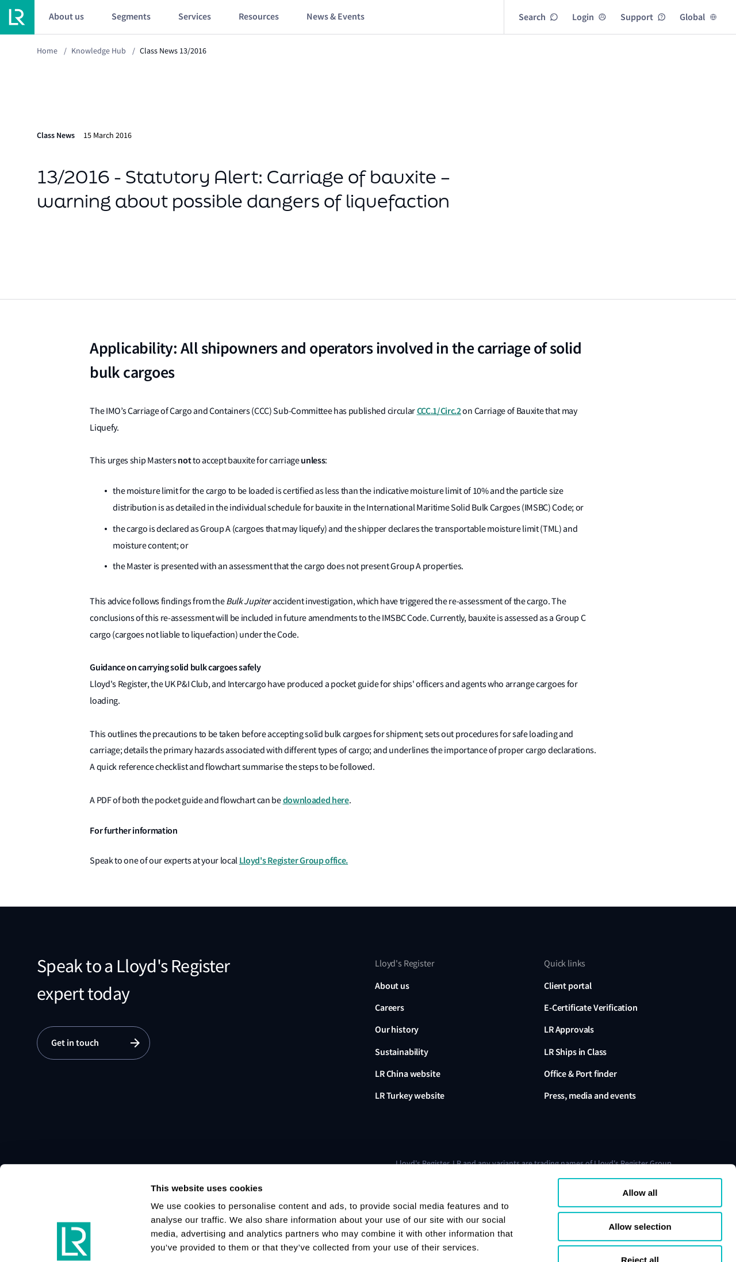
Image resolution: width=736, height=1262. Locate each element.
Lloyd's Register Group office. (293, 860)
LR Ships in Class (575, 1052)
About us (392, 986)
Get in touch (75, 1043)
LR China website (407, 1074)
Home (47, 50)
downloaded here (316, 800)
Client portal (568, 986)
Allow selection (639, 1138)
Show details (177, 1239)
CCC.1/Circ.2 (439, 411)
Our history (397, 1029)
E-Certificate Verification (591, 1008)
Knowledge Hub (98, 50)
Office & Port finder (580, 1074)
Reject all (640, 1171)
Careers (389, 1008)
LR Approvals (569, 1029)
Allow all (640, 1104)
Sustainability (401, 1052)
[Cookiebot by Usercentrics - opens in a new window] (74, 1239)
